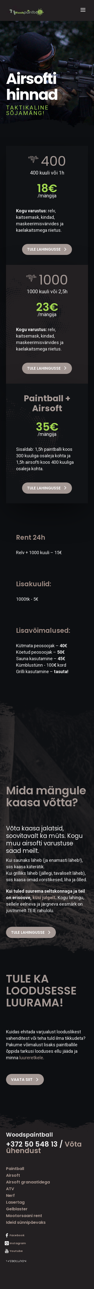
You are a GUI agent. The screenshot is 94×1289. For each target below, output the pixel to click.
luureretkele (31, 1057)
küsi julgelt (44, 897)
